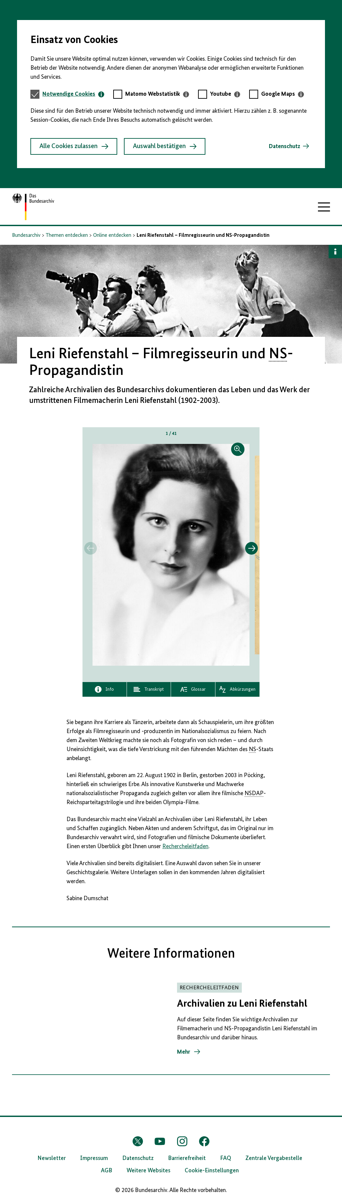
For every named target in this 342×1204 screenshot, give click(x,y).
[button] (171, 555)
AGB (106, 1171)
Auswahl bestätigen (164, 146)
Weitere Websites (148, 1171)
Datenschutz (284, 146)
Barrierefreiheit (187, 1158)
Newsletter (51, 1158)
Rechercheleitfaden (185, 846)
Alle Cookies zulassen (73, 146)
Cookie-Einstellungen (212, 1171)
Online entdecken (112, 235)
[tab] (73, 94)
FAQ (225, 1158)
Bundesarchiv (26, 235)
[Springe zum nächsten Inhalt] (251, 548)
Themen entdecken (67, 235)
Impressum (94, 1158)
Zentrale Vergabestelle (273, 1158)
